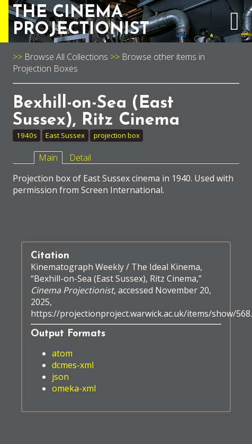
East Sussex (65, 135)
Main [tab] (48, 157)
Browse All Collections (66, 57)
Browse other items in (163, 57)
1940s (26, 135)
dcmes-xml (73, 365)
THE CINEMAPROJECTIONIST (81, 21)
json (60, 376)
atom (62, 353)
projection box (117, 135)
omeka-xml (74, 388)
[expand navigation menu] (234, 26)
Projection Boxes (45, 68)
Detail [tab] (80, 157)
